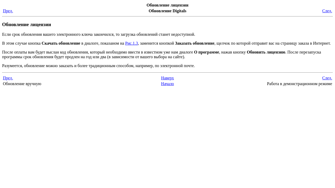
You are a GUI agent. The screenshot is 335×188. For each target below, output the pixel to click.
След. (327, 11)
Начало (167, 83)
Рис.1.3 (131, 43)
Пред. (8, 11)
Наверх (167, 78)
